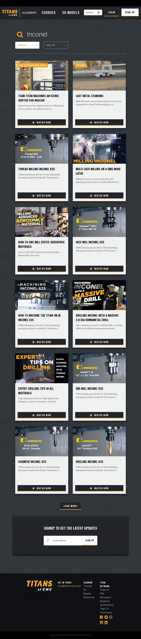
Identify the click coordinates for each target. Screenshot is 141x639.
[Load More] (70, 506)
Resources (89, 597)
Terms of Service (83, 635)
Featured (22, 45)
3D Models (71, 12)
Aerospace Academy (105, 599)
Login (111, 12)
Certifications (107, 605)
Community (106, 612)
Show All (51, 45)
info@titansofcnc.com (69, 586)
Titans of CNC (104, 592)
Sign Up (130, 12)
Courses (49, 12)
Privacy (71, 635)
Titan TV (104, 609)
